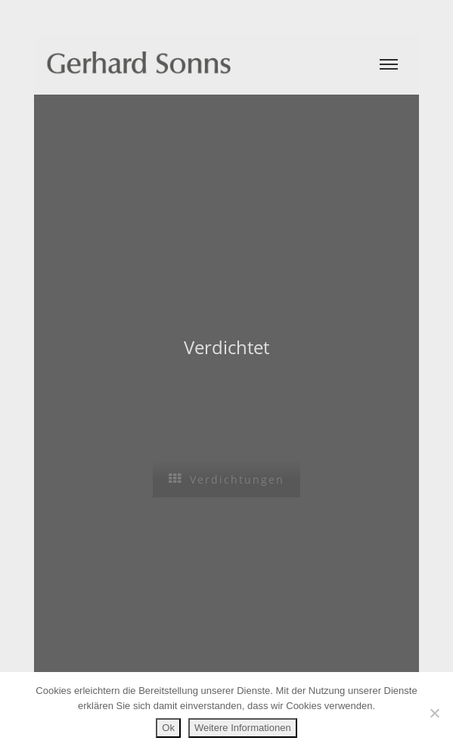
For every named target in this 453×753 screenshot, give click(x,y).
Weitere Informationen (242, 727)
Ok (168, 727)
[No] (434, 712)
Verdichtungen (226, 479)
